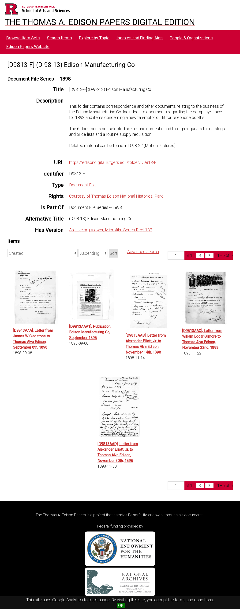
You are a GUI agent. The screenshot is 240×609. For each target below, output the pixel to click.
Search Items (59, 37)
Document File (82, 184)
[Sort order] (93, 253)
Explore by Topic (94, 37)
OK (121, 605)
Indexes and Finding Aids (139, 37)
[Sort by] (42, 253)
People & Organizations (191, 37)
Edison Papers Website (27, 46)
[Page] (176, 255)
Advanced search (143, 251)
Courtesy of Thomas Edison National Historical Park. (116, 196)
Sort (113, 253)
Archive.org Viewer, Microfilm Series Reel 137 (110, 229)
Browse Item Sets (23, 37)
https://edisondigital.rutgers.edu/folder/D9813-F (112, 162)
